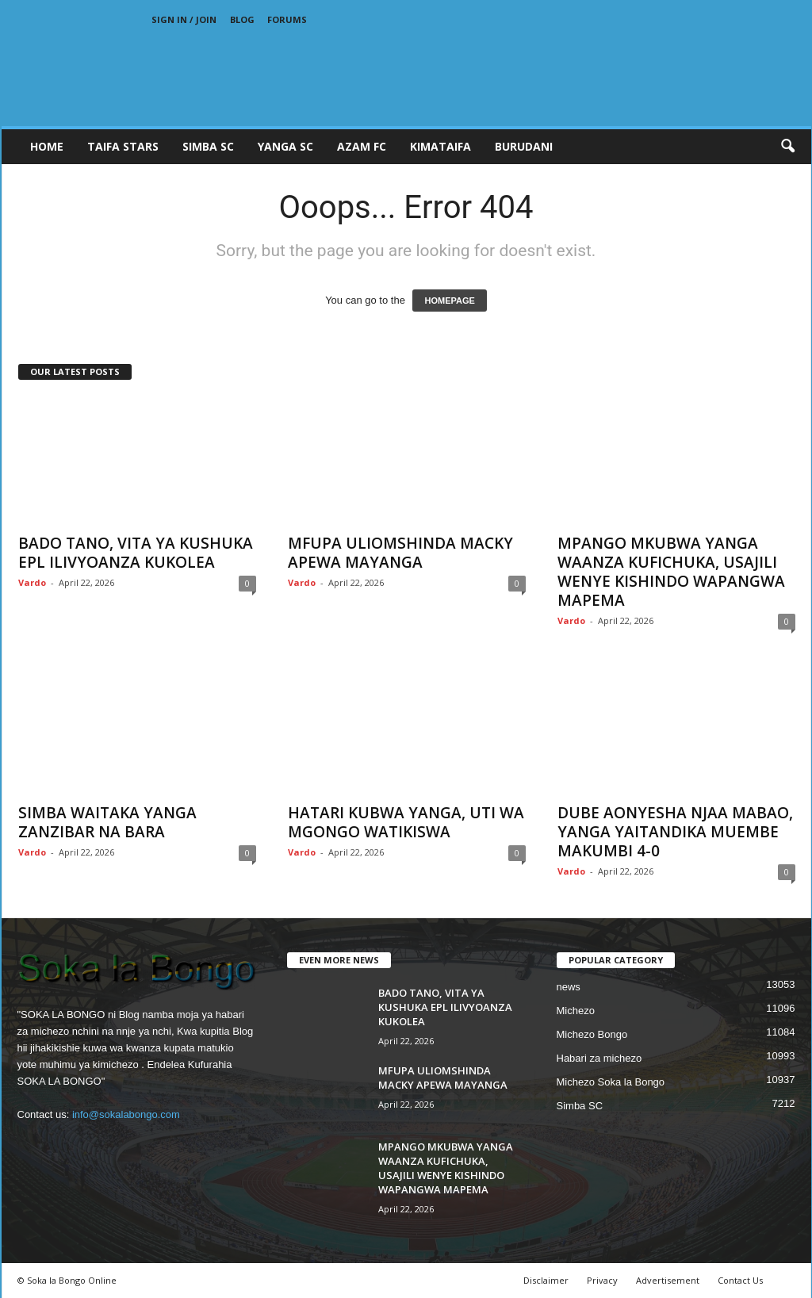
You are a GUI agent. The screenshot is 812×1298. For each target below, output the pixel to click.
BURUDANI (524, 146)
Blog (242, 19)
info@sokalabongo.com (126, 1114)
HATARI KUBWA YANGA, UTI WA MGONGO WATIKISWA (406, 822)
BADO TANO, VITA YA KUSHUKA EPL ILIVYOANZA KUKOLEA (135, 552)
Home (46, 146)
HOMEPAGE (449, 300)
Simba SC (580, 1106)
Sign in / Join (183, 19)
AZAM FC (361, 146)
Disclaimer (546, 1280)
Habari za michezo (599, 1058)
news (568, 987)
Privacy (602, 1280)
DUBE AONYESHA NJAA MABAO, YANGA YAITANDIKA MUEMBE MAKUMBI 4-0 (675, 831)
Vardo (32, 582)
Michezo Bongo (592, 1034)
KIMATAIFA (440, 146)
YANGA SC (285, 146)
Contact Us (740, 1280)
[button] (787, 146)
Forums (287, 19)
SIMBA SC (208, 146)
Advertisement (667, 1280)
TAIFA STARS (123, 146)
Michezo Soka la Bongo (611, 1082)
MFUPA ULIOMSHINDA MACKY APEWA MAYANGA (400, 552)
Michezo (576, 1011)
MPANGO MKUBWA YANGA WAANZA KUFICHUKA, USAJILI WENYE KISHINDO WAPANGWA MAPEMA (671, 572)
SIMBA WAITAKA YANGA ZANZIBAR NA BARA (107, 822)
